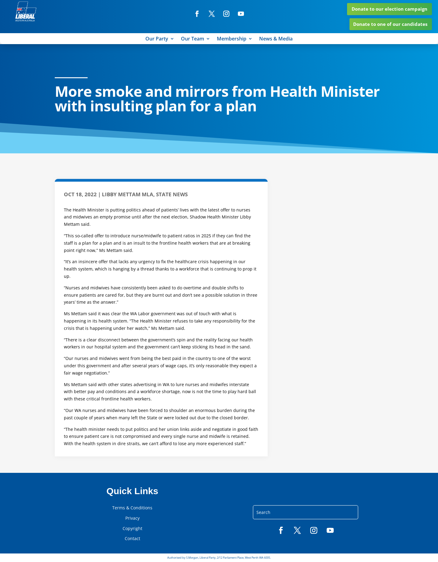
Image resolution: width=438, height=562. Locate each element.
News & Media (276, 39)
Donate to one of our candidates (390, 24)
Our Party (156, 39)
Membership (231, 39)
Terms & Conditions (132, 508)
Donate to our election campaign (389, 9)
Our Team (192, 39)
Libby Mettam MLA (127, 194)
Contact (132, 538)
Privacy (132, 518)
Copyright (132, 528)
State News (172, 194)
